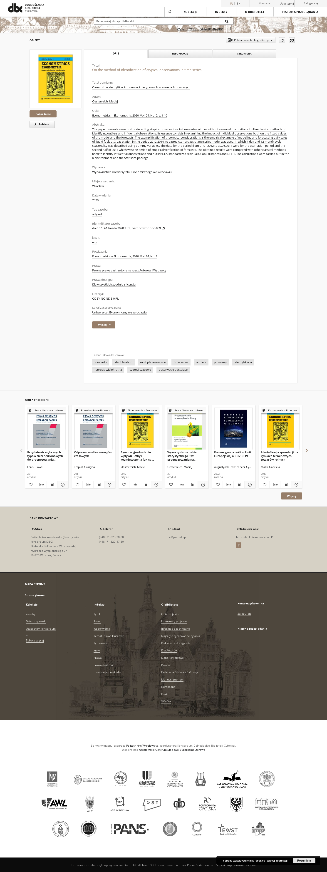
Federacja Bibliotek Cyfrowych (180, 672)
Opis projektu (169, 614)
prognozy (220, 362)
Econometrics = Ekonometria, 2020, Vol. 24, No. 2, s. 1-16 (129, 115)
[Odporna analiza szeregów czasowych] (93, 429)
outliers (201, 362)
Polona (165, 665)
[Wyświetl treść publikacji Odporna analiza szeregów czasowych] (99, 485)
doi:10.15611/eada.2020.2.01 (111, 228)
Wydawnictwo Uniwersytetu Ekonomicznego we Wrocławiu (132, 172)
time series (181, 362)
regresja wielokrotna (108, 370)
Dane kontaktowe (172, 658)
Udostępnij (287, 3)
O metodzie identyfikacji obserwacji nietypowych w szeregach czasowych (141, 87)
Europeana (168, 687)
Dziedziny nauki (36, 621)
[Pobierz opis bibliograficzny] (41, 485)
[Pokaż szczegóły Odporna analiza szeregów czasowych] (109, 485)
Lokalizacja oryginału (107, 672)
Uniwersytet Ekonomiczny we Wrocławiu (119, 312)
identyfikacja (243, 362)
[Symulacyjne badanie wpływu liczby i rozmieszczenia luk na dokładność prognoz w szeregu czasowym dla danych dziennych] (140, 429)
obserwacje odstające (173, 370)
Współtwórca (102, 629)
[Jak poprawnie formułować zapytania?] (230, 28)
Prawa (98, 658)
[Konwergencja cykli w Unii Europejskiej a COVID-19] (233, 429)
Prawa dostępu (103, 665)
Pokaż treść (43, 114)
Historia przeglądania (300, 12)
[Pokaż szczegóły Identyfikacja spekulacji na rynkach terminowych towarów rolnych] (296, 485)
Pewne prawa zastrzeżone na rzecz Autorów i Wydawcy (129, 270)
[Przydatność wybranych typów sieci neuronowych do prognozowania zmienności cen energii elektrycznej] (46, 429)
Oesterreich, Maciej (105, 101)
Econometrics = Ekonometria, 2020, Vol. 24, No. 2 (124, 256)
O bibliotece (255, 12)
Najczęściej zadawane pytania (180, 636)
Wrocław (98, 186)
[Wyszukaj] (226, 21)
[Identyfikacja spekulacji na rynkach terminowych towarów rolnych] (280, 429)
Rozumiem (304, 860)
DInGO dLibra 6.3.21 (142, 865)
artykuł (97, 214)
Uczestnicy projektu (173, 621)
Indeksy (221, 12)
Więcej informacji (277, 860)
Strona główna (35, 595)
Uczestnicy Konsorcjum (41, 629)
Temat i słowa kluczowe (109, 636)
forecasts (100, 362)
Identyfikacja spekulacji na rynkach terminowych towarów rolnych (279, 455)
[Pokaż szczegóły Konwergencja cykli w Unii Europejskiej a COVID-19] (249, 485)
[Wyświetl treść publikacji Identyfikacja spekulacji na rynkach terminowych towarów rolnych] (285, 485)
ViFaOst (166, 701)
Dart (164, 694)
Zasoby (30, 614)
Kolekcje (190, 12)
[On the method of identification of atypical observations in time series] (55, 79)
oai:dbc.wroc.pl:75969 (148, 228)
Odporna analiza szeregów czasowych (93, 454)
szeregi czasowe (140, 370)
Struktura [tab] (244, 53)
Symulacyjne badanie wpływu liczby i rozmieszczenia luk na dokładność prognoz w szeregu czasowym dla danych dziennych (136, 455)
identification (123, 362)
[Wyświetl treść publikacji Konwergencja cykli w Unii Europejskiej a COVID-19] (239, 485)
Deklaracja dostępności (176, 643)
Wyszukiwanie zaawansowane (200, 29)
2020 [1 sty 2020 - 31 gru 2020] (95, 200)
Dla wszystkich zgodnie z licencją (114, 284)
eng (94, 242)
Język (97, 650)
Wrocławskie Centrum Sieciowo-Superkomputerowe (172, 750)
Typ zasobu (101, 643)
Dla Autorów (169, 650)
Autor (97, 621)
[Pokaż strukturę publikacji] (46, 410)
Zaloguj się (311, 3)
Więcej (291, 496)
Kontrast (264, 3)
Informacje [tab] (180, 53)
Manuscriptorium (172, 679)
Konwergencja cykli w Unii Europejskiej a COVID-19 (232, 454)
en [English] (238, 3)
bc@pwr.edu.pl (177, 537)
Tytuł (97, 614)
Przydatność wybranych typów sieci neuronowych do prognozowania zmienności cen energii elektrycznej (45, 455)
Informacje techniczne (175, 629)
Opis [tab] (116, 53)
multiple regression (153, 362)
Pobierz (40, 124)
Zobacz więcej (35, 640)
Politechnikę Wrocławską (142, 746)
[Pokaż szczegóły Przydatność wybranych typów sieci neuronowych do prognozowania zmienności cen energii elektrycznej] (62, 485)
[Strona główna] (169, 12)
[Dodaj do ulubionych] (282, 40)
